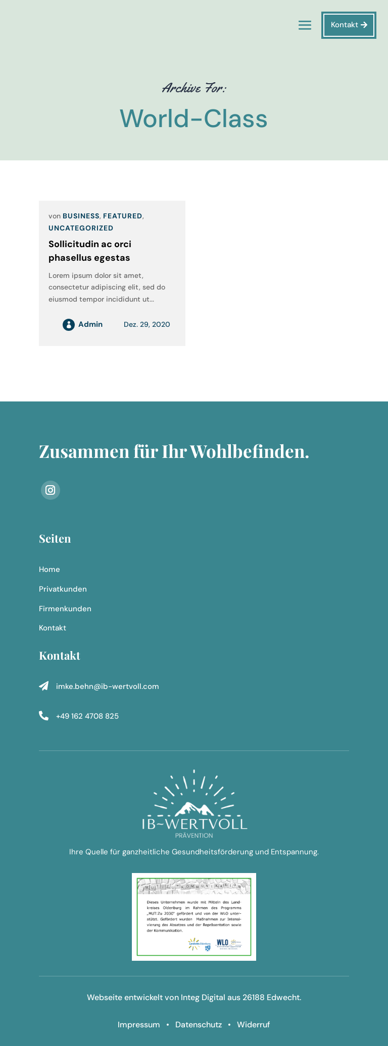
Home (49, 569)
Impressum (140, 1024)
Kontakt (344, 25)
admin (90, 324)
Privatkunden (63, 589)
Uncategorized (81, 228)
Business (81, 215)
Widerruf (253, 1024)
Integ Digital (203, 997)
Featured (122, 215)
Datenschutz (198, 1024)
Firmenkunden (65, 609)
